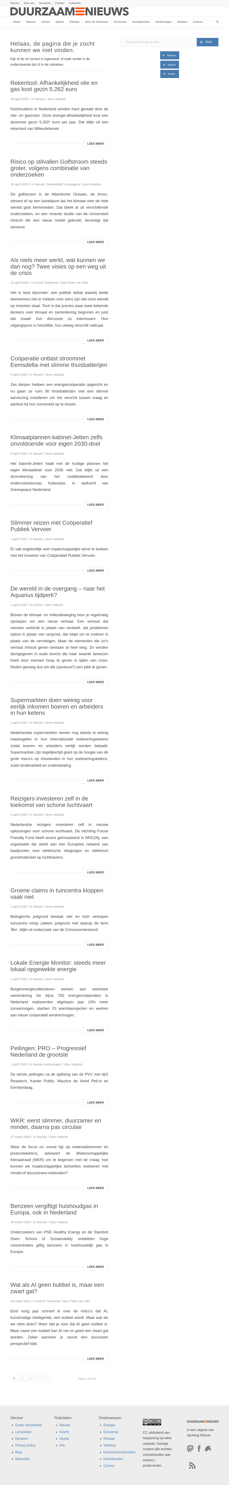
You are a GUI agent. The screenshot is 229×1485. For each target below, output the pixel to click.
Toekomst (51, 282)
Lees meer (95, 143)
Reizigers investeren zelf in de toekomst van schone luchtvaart (51, 801)
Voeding (109, 1445)
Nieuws (40, 99)
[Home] (169, 74)
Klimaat (108, 1438)
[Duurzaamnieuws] (69, 11)
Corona (108, 1465)
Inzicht (39, 282)
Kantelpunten (113, 1459)
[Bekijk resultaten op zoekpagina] (207, 42)
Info (62, 1445)
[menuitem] (16, 3)
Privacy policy (25, 1445)
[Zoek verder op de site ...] (169, 42)
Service (14, 3)
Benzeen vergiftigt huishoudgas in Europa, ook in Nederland (54, 1209)
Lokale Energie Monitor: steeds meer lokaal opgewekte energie (58, 965)
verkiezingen (52, 1064)
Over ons (29, 3)
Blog (18, 1452)
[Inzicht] (169, 65)
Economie (110, 1432)
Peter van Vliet (78, 282)
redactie (60, 99)
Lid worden (23, 1432)
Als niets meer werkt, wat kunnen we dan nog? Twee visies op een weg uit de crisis (58, 266)
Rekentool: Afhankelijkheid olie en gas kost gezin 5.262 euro (54, 86)
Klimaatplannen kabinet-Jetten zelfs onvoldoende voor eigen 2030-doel (56, 440)
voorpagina (72, 184)
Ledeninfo (75, 3)
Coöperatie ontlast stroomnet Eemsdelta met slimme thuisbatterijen (58, 361)
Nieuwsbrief (55, 184)
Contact (59, 3)
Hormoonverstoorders (119, 1452)
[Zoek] (216, 22)
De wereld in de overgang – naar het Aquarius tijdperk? (57, 591)
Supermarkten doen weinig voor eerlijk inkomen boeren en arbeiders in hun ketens (56, 706)
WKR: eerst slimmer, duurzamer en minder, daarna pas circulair (55, 1123)
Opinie (64, 1438)
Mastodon (22, 1459)
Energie (109, 1425)
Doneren (21, 1438)
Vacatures (45, 3)
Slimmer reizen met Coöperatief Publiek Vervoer (51, 525)
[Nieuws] (169, 55)
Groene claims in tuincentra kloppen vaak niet (56, 893)
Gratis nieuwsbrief (28, 1425)
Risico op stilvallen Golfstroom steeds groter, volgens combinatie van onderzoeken (58, 168)
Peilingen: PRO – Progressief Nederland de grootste (48, 1051)
